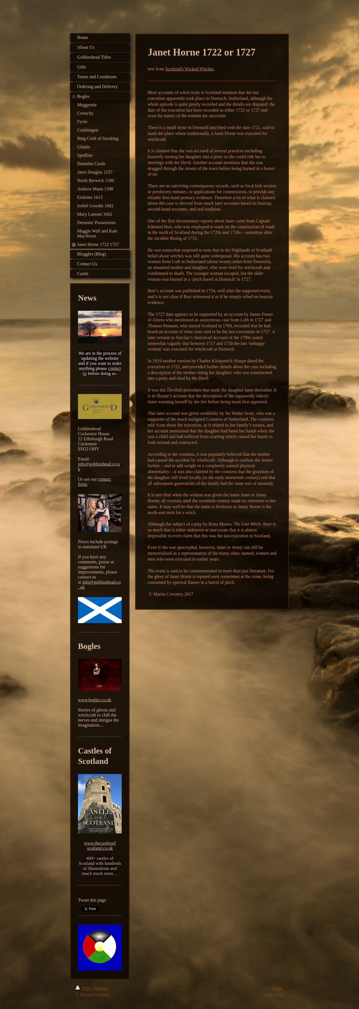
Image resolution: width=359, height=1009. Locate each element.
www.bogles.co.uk (94, 699)
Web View (274, 994)
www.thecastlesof (100, 843)
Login (278, 988)
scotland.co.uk (100, 848)
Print (84, 988)
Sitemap (101, 988)
